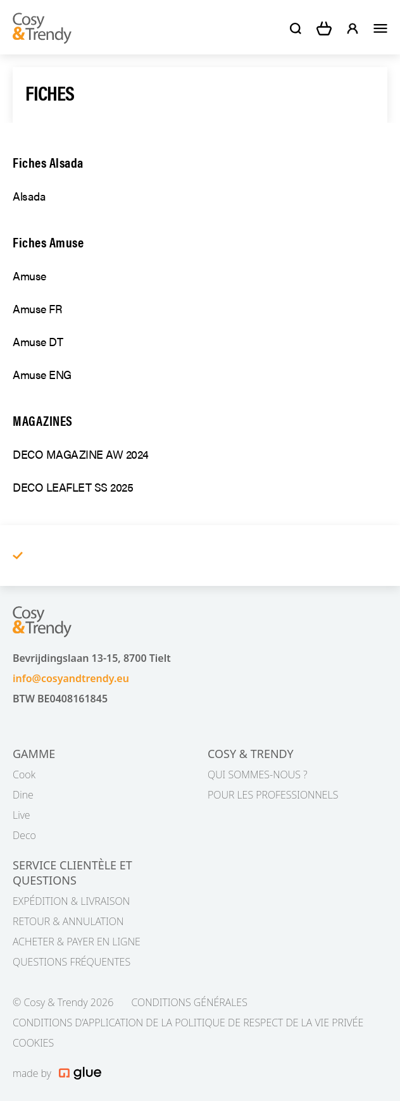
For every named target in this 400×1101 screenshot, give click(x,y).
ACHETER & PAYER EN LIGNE (77, 942)
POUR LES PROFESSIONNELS (273, 795)
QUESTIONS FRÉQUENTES (71, 962)
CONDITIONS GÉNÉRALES (189, 1002)
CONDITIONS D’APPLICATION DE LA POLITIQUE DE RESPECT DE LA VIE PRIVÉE (188, 1022)
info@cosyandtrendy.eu (71, 678)
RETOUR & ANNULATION (68, 921)
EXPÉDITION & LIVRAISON (71, 901)
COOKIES (33, 1043)
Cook (24, 774)
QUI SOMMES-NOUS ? (258, 774)
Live (21, 815)
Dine (23, 795)
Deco (24, 835)
